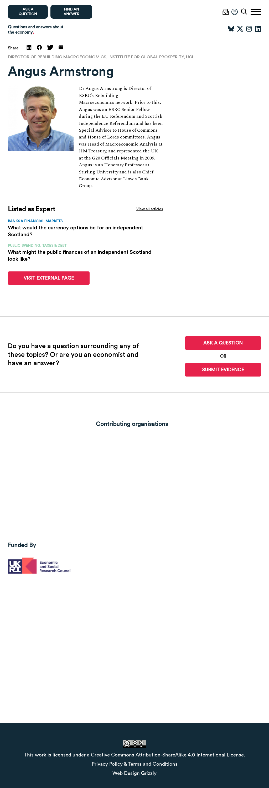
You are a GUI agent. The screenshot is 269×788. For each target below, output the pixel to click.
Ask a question (28, 12)
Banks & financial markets (35, 221)
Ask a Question (223, 343)
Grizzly (149, 773)
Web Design (126, 773)
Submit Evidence (223, 369)
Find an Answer (71, 12)
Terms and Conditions (153, 764)
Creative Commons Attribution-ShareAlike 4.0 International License (167, 755)
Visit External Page (49, 278)
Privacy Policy (107, 764)
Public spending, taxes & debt (37, 246)
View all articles (149, 209)
